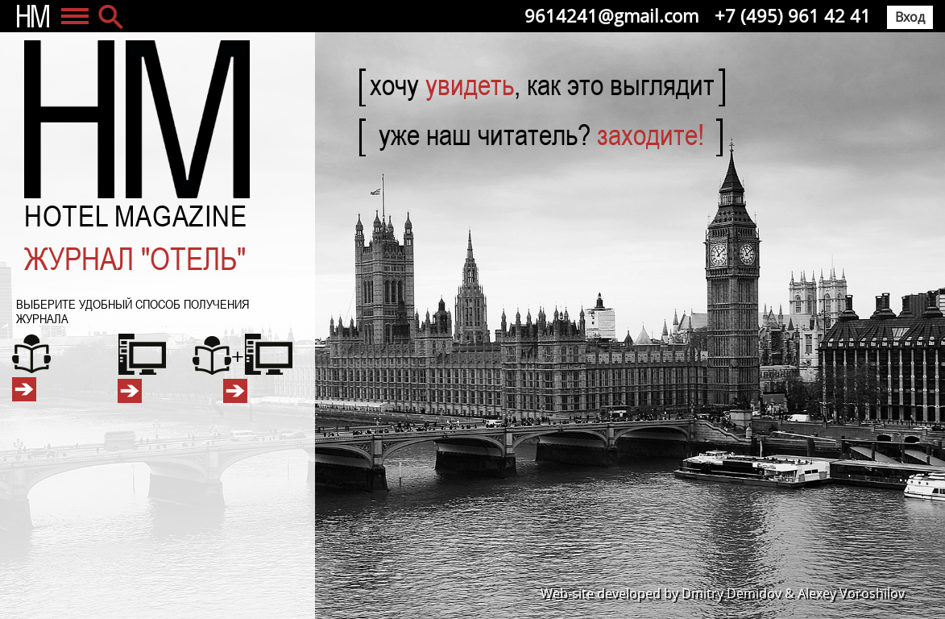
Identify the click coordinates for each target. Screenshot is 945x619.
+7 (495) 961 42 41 (793, 15)
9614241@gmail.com (611, 15)
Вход (910, 17)
